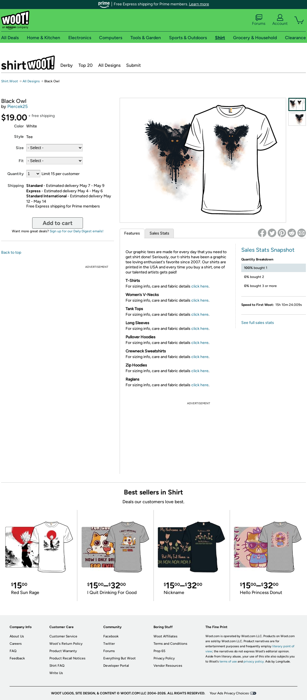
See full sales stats (257, 322)
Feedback (17, 658)
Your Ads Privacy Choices (229, 693)
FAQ (13, 651)
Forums (259, 20)
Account (280, 20)
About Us (17, 636)
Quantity (15, 173)
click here (200, 286)
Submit (133, 65)
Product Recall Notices (67, 658)
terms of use (228, 661)
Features (132, 233)
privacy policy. (254, 661)
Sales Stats (159, 233)
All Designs (109, 65)
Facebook (111, 636)
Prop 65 (159, 651)
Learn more (199, 4)
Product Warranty (63, 651)
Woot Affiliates (165, 636)
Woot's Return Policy (65, 644)
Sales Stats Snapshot (268, 249)
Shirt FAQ (56, 666)
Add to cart (58, 223)
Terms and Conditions (170, 644)
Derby (66, 65)
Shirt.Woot (28, 63)
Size (20, 147)
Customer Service (63, 636)
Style (19, 136)
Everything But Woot (119, 658)
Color (19, 126)
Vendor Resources (168, 666)
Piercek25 (17, 106)
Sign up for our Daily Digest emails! (77, 231)
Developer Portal (116, 666)
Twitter (109, 644)
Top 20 (85, 65)
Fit (21, 160)
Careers (16, 644)
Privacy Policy (164, 658)
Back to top (11, 252)
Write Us (56, 673)
